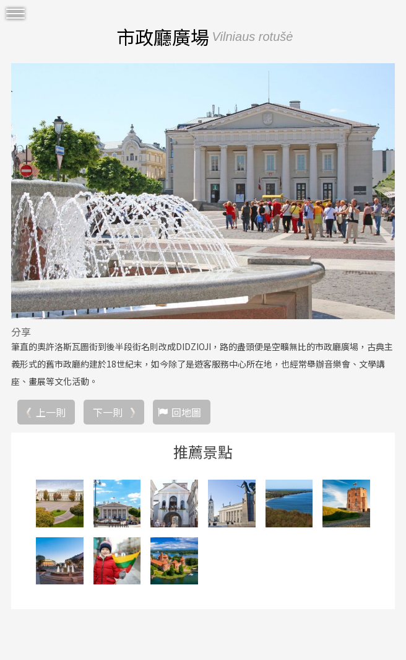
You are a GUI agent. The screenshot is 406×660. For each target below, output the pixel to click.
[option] (203, 191)
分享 (21, 331)
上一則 (51, 412)
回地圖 (186, 412)
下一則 (108, 412)
